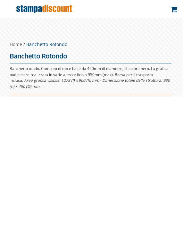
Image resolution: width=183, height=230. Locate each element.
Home (16, 44)
